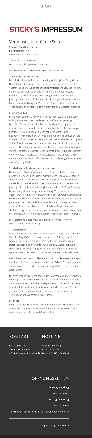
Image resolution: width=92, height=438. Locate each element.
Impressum (47, 425)
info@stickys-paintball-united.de (25, 353)
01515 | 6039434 (60, 353)
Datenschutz (62, 425)
